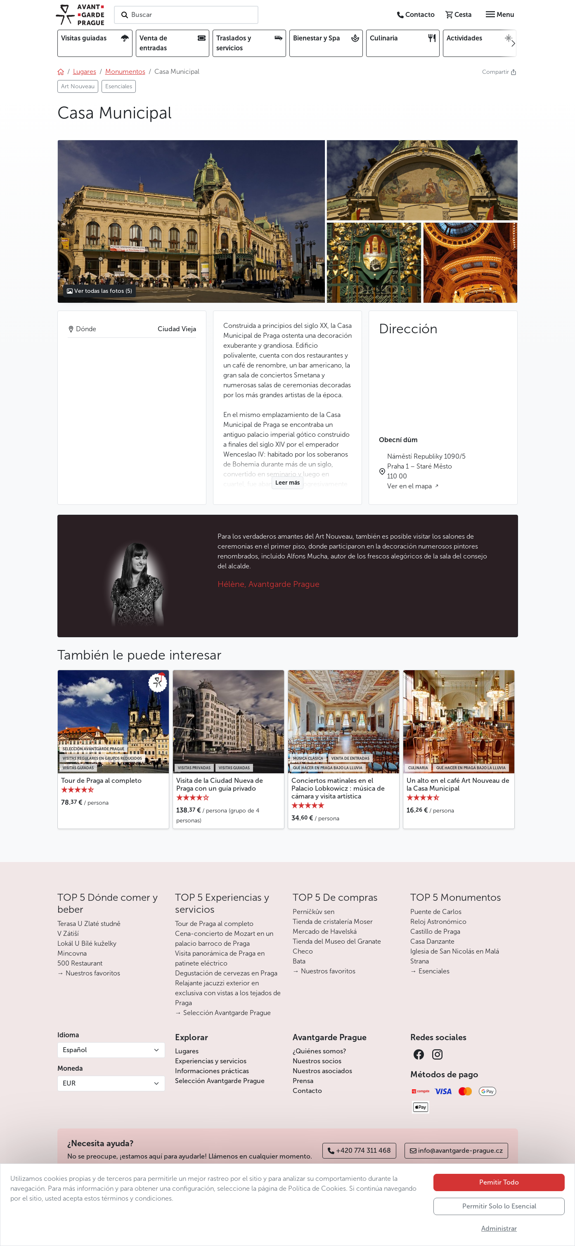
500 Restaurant (79, 963)
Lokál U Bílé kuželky (86, 943)
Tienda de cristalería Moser (333, 922)
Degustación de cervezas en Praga (226, 973)
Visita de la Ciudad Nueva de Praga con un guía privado (219, 784)
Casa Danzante (432, 941)
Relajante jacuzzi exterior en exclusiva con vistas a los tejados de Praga (228, 993)
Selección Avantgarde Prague (220, 1081)
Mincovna (72, 953)
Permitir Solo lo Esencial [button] (499, 1206)
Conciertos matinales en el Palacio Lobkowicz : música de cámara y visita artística (338, 788)
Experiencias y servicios (210, 1061)
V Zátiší (68, 933)
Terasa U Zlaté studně (89, 924)
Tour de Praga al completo (101, 780)
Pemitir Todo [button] (499, 1182)
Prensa (303, 1081)
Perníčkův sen (313, 912)
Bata (299, 961)
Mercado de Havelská (325, 931)
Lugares (187, 1051)
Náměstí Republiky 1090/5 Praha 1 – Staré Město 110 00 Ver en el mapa (426, 471)
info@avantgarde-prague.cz (456, 1150)
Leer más (287, 482)
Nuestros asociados (322, 1071)
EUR (69, 1083)
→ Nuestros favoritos (88, 973)
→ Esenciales (430, 971)
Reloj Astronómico (438, 922)
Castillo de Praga (435, 931)
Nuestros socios (317, 1061)
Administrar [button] (499, 1228)
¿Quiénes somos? (319, 1051)
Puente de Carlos (435, 912)
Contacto (307, 1091)
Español (75, 1050)
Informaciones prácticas (212, 1071)
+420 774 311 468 (359, 1150)
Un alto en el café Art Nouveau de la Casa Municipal (458, 784)
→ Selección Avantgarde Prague (223, 1013)
